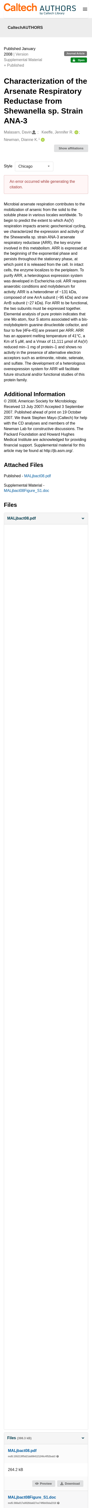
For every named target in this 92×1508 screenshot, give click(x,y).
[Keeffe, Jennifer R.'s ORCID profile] (75, 132)
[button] (46, 518)
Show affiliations (71, 148)
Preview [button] (43, 1483)
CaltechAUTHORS (25, 27)
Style (8, 166)
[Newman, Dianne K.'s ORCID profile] (42, 140)
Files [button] (46, 1438)
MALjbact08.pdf (37, 476)
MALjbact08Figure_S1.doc (26, 491)
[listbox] (34, 166)
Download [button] (70, 1483)
